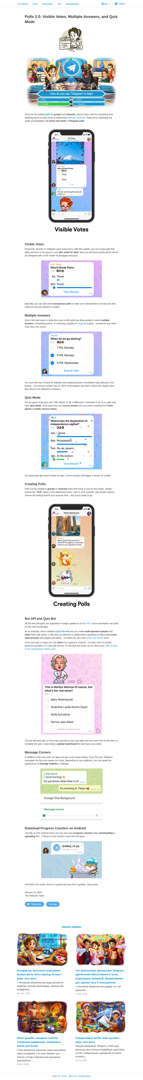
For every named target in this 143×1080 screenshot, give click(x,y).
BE (105, 3)
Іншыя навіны (71, 926)
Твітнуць (53, 904)
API (59, 3)
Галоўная (23, 3)
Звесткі (56, 1076)
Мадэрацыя (72, 3)
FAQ (35, 3)
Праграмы (47, 3)
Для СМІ (72, 1076)
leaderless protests (76, 117)
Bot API (87, 623)
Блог (64, 1076)
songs (80, 323)
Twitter (119, 3)
